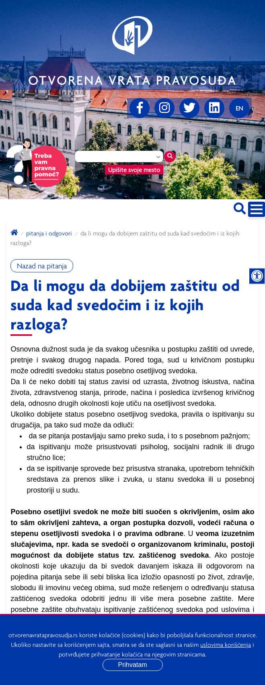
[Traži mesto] (169, 156)
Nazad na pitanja (42, 266)
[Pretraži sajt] (239, 207)
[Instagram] (164, 108)
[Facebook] (139, 108)
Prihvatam (132, 664)
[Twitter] (189, 108)
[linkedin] (214, 108)
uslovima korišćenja (225, 644)
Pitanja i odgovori (49, 233)
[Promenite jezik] (239, 108)
